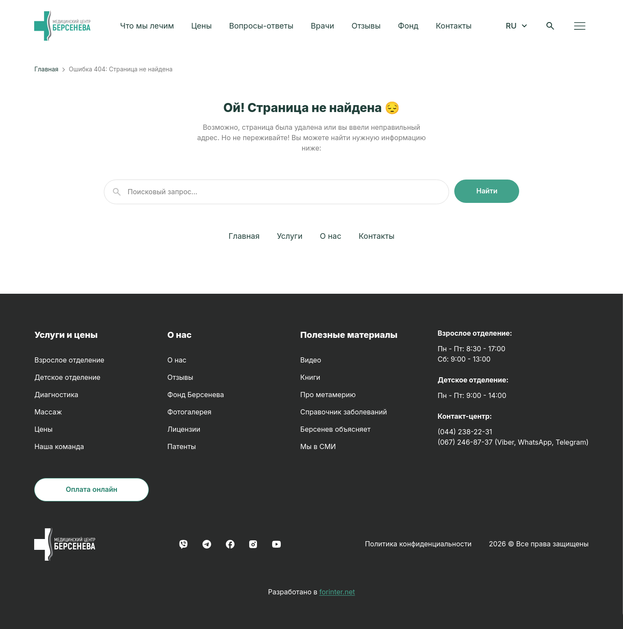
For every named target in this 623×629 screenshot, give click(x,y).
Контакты (456, 27)
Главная (46, 69)
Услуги (289, 236)
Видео (310, 360)
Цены (204, 27)
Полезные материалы (349, 335)
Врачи (325, 27)
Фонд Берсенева (195, 395)
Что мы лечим (149, 27)
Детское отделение (67, 377)
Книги (310, 377)
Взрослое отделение (69, 360)
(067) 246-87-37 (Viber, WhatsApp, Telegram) (512, 442)
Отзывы (368, 27)
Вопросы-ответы (263, 27)
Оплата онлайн (91, 489)
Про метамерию (328, 395)
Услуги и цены (65, 335)
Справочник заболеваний (343, 412)
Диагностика (56, 395)
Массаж (48, 412)
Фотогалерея (189, 412)
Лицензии (183, 429)
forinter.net (337, 592)
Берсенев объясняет (335, 429)
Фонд (410, 27)
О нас (330, 236)
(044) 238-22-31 (464, 432)
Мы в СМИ (318, 447)
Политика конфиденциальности (418, 544)
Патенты (181, 447)
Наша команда (59, 447)
